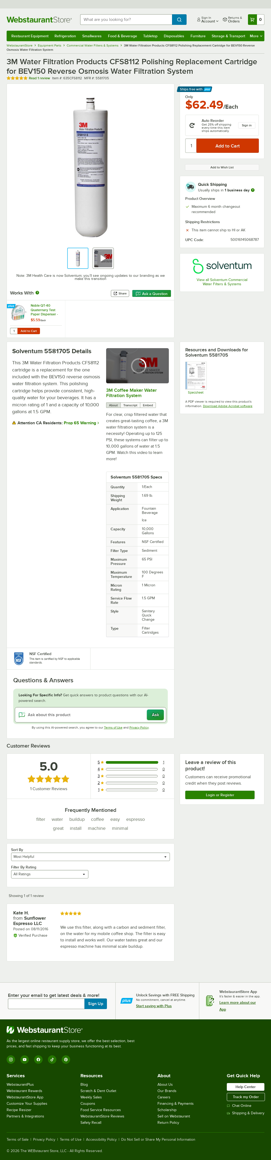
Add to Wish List (222, 167)
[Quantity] (191, 146)
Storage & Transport (228, 36)
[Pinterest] (66, 1059)
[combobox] (126, 19)
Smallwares (92, 36)
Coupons (87, 1104)
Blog (84, 1085)
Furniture (198, 36)
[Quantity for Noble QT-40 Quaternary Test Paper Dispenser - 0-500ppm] (13, 331)
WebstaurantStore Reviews (102, 1116)
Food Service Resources (100, 1110)
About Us (165, 1085)
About (113, 405)
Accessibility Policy (101, 1139)
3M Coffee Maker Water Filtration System (131, 393)
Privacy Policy (139, 727)
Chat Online (239, 1106)
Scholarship (167, 1110)
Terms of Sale (18, 1139)
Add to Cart (29, 331)
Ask (155, 714)
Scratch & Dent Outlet (98, 1091)
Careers (163, 1097)
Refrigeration (65, 36)
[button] (77, 258)
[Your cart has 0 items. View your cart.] (256, 19)
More (256, 36)
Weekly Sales (91, 1097)
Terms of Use (113, 727)
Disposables (174, 36)
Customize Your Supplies (27, 1104)
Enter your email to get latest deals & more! (53, 995)
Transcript (130, 405)
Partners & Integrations (25, 1116)
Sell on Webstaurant (173, 1116)
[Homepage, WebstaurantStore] (39, 19)
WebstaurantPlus (20, 1085)
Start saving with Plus (154, 1006)
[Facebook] (38, 1059)
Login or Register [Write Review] (220, 795)
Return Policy (168, 1123)
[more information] (253, 190)
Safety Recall (90, 1123)
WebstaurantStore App (25, 1097)
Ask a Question (152, 293)
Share (120, 293)
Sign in (247, 125)
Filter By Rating (23, 867)
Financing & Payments (175, 1104)
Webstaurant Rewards (24, 1091)
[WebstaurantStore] (73, 1030)
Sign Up (95, 1003)
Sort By (17, 849)
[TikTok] (52, 1059)
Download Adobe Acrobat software (227, 406)
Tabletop (150, 36)
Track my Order (246, 1097)
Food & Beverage (122, 36)
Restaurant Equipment (29, 36)
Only (189, 97)
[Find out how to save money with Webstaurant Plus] (12, 306)
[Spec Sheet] (195, 378)
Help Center (246, 1087)
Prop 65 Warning (80, 423)
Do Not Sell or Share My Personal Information (158, 1139)
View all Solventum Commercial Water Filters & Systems (222, 282)
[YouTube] (24, 1059)
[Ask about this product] (90, 714)
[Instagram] (11, 1059)
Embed (148, 405)
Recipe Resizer (19, 1110)
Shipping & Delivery (245, 1113)
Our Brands (167, 1091)
